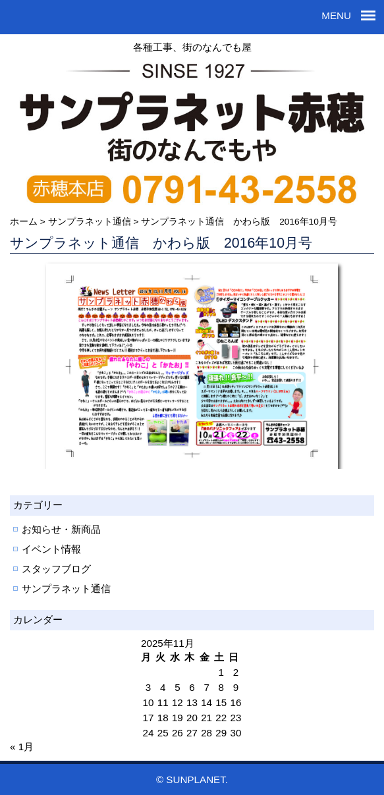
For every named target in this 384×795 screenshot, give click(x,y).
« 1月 (22, 746)
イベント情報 (51, 549)
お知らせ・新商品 (61, 529)
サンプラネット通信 (66, 588)
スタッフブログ (56, 568)
